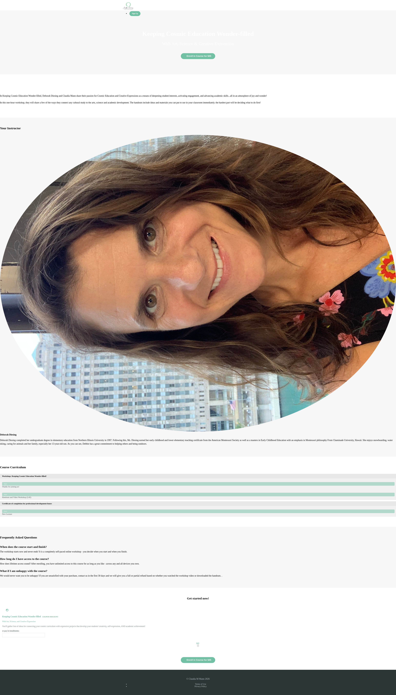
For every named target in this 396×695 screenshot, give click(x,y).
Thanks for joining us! (198, 484)
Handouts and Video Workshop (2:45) (198, 494)
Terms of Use (200, 684)
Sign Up (135, 13)
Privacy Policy (201, 686)
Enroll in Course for (198, 660)
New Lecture (198, 511)
